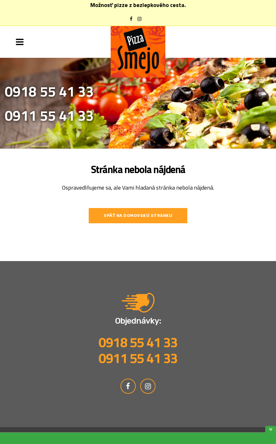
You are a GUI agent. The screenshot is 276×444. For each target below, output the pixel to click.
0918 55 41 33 (49, 91)
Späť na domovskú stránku (138, 215)
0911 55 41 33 (49, 115)
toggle (270, 429)
